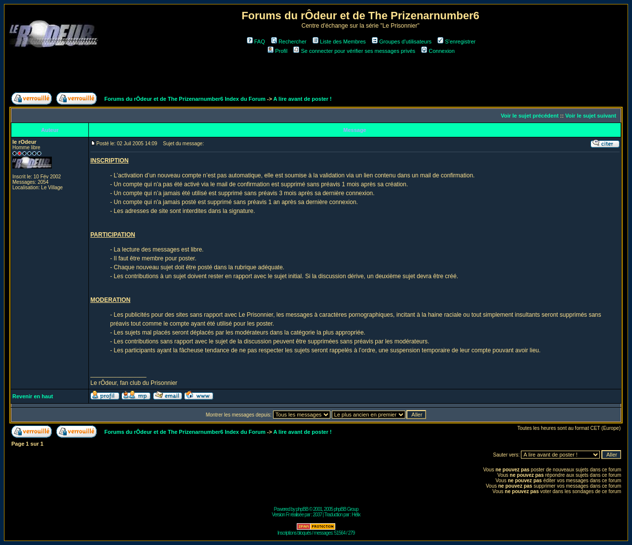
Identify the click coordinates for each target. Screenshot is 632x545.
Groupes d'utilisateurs (402, 41)
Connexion (438, 51)
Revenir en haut (32, 396)
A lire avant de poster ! (303, 99)
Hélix (356, 514)
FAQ (256, 41)
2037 (317, 514)
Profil (277, 51)
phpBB (302, 509)
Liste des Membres (339, 41)
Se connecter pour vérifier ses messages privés (354, 51)
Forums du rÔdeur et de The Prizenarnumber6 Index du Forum (184, 99)
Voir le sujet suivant (590, 116)
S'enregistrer (456, 41)
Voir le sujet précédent (529, 116)
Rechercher (289, 41)
